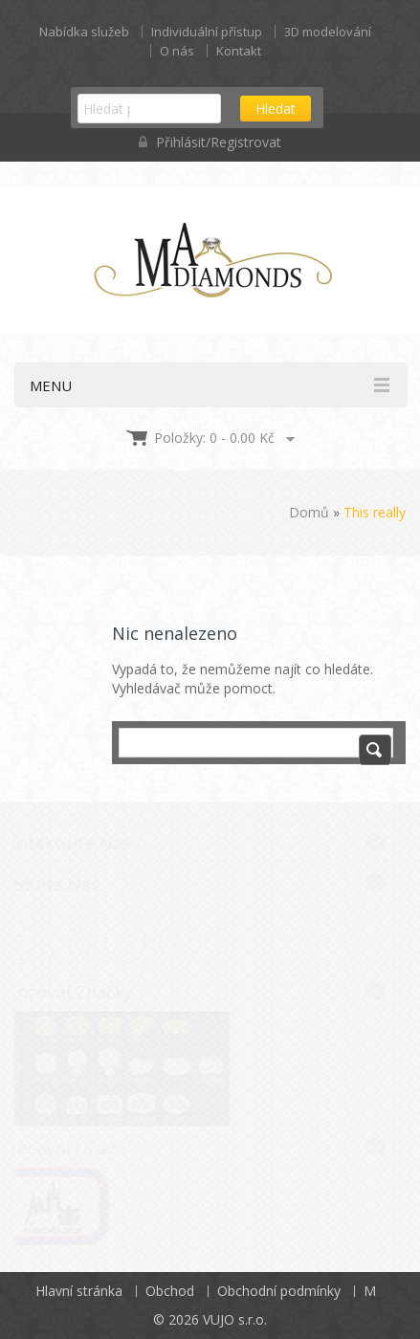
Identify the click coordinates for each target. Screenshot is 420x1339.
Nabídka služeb (84, 31)
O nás (177, 50)
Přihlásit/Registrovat (210, 142)
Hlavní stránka (78, 1291)
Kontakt (238, 50)
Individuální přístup (206, 31)
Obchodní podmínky (279, 1291)
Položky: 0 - (214, 437)
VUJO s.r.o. (235, 1319)
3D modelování (327, 31)
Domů (309, 512)
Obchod (169, 1291)
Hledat (275, 108)
